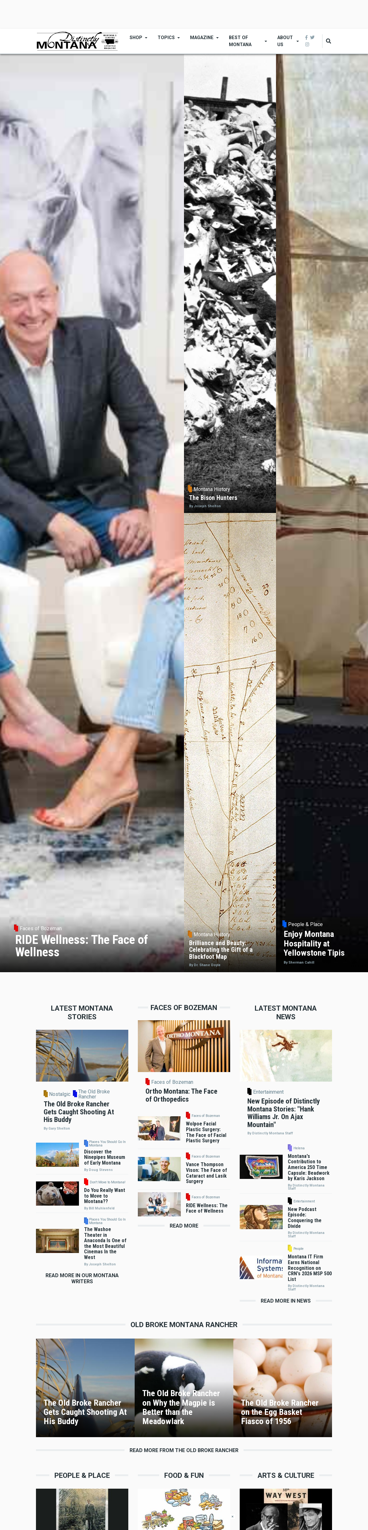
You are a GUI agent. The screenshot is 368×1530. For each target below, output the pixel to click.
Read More (184, 1226)
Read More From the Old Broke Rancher (184, 1450)
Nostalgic (59, 1094)
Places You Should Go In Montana (107, 1143)
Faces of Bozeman (172, 1082)
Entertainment (268, 1092)
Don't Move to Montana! (107, 1182)
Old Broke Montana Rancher (184, 1324)
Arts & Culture (286, 1475)
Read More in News (286, 1301)
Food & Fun (184, 1475)
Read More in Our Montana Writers (82, 1278)
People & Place (82, 1475)
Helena (299, 1148)
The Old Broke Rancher (94, 1094)
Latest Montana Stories (82, 1012)
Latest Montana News (286, 1012)
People (299, 1249)
